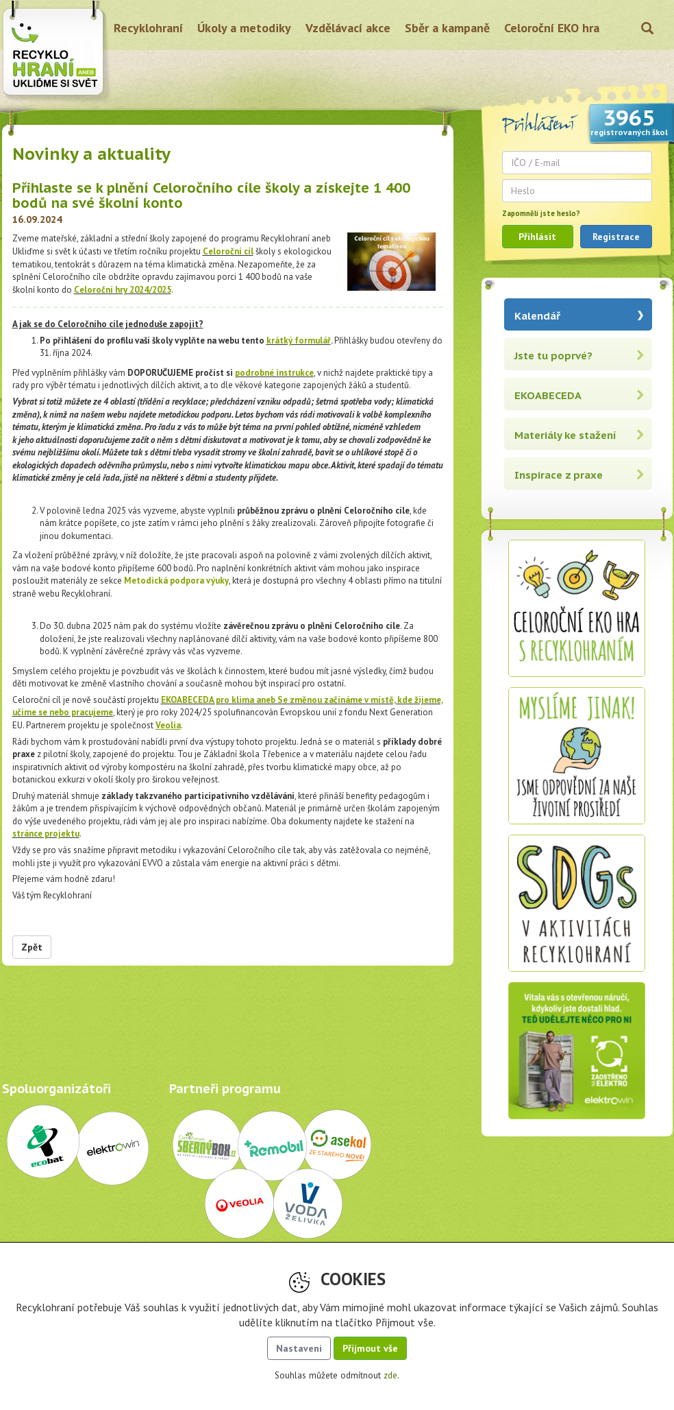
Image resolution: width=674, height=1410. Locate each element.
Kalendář (537, 315)
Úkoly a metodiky (244, 28)
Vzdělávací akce (347, 28)
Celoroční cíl (228, 251)
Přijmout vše (370, 1348)
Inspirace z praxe (558, 474)
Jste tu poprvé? (553, 355)
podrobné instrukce (274, 373)
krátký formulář (298, 340)
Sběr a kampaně (447, 28)
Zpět (31, 947)
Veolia (168, 725)
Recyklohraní (148, 28)
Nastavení (299, 1348)
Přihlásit (537, 236)
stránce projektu (45, 833)
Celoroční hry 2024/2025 (122, 290)
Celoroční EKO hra (551, 28)
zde (390, 1375)
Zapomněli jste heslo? (541, 213)
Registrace (616, 236)
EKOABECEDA (548, 395)
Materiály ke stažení (565, 435)
